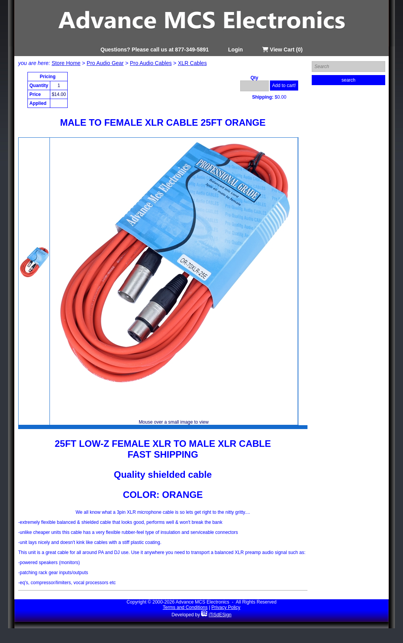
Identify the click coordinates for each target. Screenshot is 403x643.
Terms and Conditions (185, 607)
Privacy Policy (226, 607)
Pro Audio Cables (151, 63)
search (348, 80)
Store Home (65, 63)
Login (235, 49)
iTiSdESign (220, 614)
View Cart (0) (282, 49)
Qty (254, 77)
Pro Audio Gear (105, 63)
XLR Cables (192, 63)
